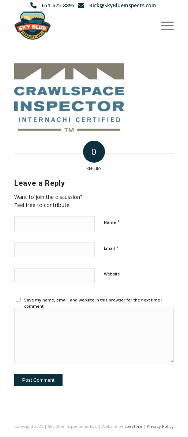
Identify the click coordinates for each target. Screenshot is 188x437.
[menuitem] (164, 25)
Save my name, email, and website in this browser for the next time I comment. (93, 303)
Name (112, 222)
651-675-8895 (58, 5)
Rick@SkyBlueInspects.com (122, 5)
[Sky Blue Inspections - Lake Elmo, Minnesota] (78, 25)
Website (112, 274)
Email (111, 248)
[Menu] (164, 25)
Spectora (133, 426)
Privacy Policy (160, 426)
